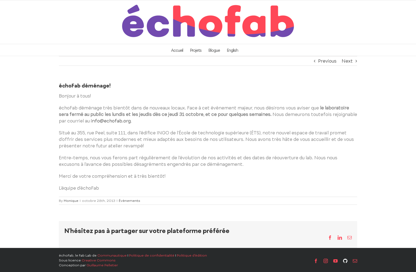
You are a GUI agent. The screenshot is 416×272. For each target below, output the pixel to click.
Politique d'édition (192, 255)
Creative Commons (99, 260)
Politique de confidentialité (151, 255)
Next (347, 61)
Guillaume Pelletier (102, 265)
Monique (71, 201)
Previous (327, 61)
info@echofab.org (111, 121)
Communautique (112, 255)
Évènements (129, 201)
